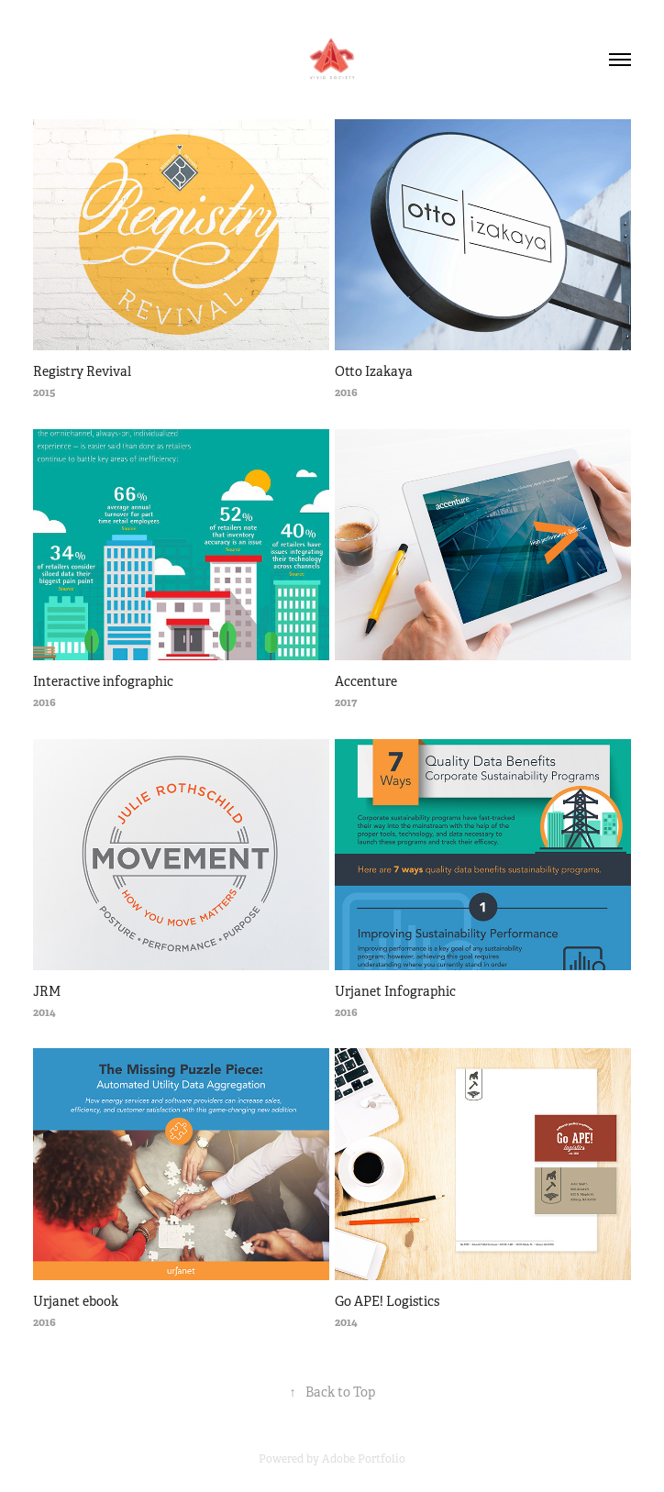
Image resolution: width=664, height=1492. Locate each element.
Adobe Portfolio (363, 1459)
